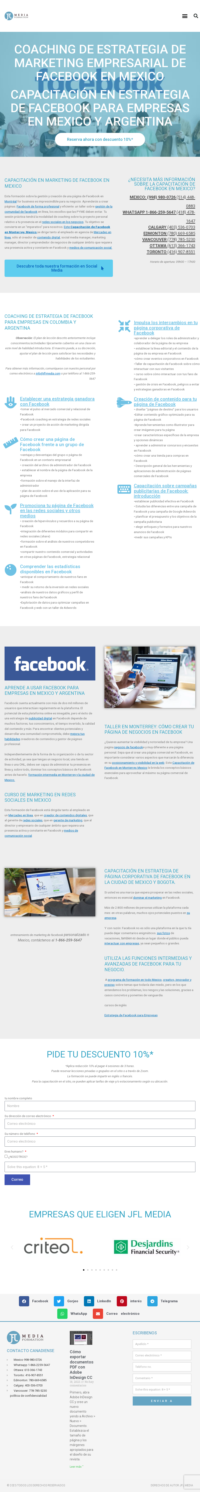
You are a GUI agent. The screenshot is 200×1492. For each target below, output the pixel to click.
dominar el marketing (147, 897)
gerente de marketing (67, 820)
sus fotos (163, 933)
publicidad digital (40, 718)
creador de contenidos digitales (65, 815)
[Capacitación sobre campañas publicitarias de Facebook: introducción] (124, 489)
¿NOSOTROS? (18, 1156)
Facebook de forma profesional (38, 206)
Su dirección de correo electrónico (28, 1116)
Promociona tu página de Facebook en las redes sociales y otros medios (57, 510)
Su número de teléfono (20, 1133)
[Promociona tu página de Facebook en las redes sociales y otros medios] (11, 509)
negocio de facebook (128, 747)
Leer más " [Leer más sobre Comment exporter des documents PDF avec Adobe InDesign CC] (76, 1466)
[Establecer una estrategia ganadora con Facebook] (11, 402)
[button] (185, 16)
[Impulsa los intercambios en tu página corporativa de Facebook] (124, 326)
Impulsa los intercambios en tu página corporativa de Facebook (166, 328)
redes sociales (32, 820)
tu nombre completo (18, 1098)
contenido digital (48, 237)
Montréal (11, 201)
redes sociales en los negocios (62, 222)
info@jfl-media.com (48, 373)
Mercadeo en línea (20, 815)
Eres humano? (14, 1151)
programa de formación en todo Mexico (135, 979)
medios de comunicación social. (90, 247)
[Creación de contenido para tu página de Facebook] (124, 403)
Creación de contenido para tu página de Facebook (165, 401)
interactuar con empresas (121, 943)
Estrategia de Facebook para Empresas (131, 1015)
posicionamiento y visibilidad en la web (138, 762)
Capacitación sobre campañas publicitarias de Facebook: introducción (165, 491)
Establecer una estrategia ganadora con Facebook (57, 401)
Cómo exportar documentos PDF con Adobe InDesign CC (82, 1364)
